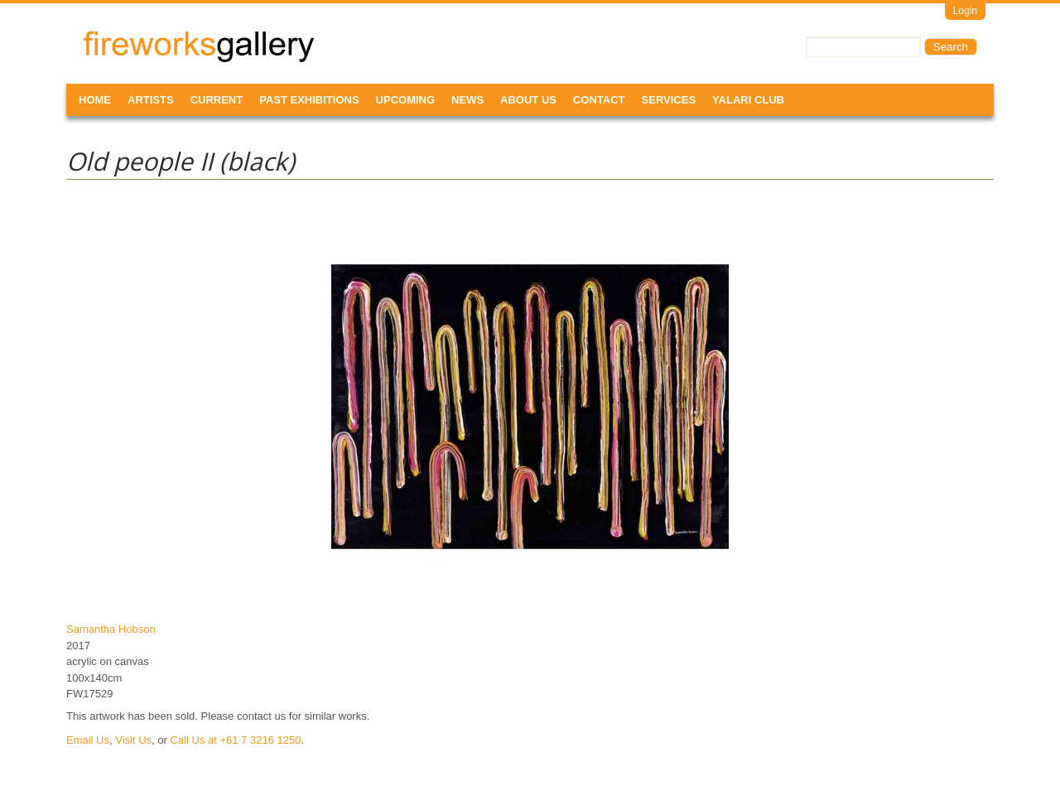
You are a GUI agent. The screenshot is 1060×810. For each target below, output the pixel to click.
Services (669, 100)
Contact (599, 100)
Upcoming (406, 100)
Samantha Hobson (111, 629)
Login (965, 11)
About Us (528, 100)
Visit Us (133, 740)
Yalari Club (748, 100)
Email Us (87, 740)
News (467, 100)
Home (95, 100)
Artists (151, 100)
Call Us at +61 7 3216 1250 (235, 740)
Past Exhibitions (309, 100)
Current (216, 100)
